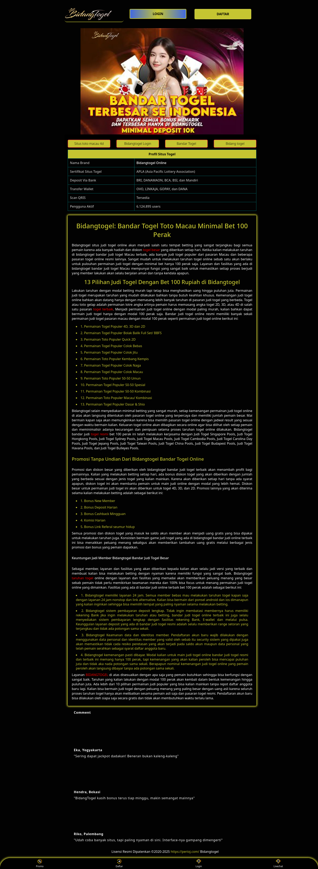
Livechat (278, 863)
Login (199, 863)
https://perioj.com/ (185, 851)
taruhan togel (82, 578)
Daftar (119, 863)
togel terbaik (103, 309)
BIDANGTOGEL (97, 675)
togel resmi (99, 434)
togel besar (151, 250)
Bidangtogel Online (151, 163)
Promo (40, 863)
